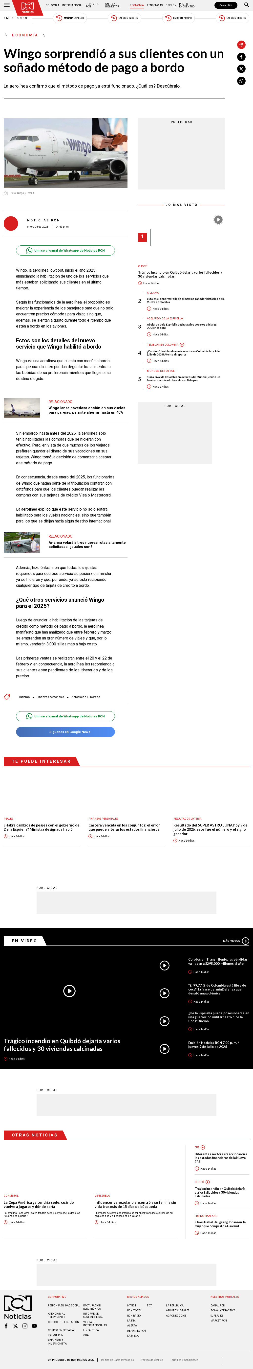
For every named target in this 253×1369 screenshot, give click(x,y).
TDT (149, 1305)
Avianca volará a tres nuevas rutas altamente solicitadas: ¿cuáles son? (87, 544)
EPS (197, 1147)
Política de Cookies (152, 1360)
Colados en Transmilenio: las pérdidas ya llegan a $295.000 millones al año (218, 961)
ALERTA (132, 1325)
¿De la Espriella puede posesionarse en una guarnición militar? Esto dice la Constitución (218, 1017)
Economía (137, 5)
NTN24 (131, 1305)
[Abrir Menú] (7, 5)
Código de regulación (63, 1322)
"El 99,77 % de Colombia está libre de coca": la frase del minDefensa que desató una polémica (217, 989)
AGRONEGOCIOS (176, 1315)
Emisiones (16, 18)
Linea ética (91, 1330)
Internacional (72, 5)
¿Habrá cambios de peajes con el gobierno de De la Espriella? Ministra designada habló (42, 827)
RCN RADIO (134, 1315)
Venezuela (102, 1195)
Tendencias (155, 5)
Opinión (171, 5)
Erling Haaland (206, 1216)
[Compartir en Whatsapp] (241, 81)
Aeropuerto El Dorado (85, 697)
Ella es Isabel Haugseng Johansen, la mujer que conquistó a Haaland (220, 1224)
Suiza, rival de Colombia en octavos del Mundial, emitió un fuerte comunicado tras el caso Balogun (183, 378)
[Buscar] (246, 5)
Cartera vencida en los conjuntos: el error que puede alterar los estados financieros (124, 827)
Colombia (52, 5)
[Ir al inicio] (27, 8)
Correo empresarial (61, 1330)
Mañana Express (70, 18)
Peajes (8, 818)
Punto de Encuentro (187, 5)
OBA (86, 1335)
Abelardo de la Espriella (165, 318)
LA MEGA (133, 1335)
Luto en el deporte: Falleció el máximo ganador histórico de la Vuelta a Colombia (186, 300)
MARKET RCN (219, 1320)
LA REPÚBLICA (175, 1305)
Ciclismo (153, 292)
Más (236, 941)
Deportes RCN (92, 5)
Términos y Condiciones (184, 1360)
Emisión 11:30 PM (232, 18)
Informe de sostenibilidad (93, 1315)
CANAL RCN (225, 5)
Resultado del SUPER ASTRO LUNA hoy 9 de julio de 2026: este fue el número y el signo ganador (210, 829)
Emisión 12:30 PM (124, 18)
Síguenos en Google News (65, 732)
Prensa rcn (55, 1335)
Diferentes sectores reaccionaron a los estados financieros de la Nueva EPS (221, 1158)
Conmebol (11, 1195)
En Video (25, 940)
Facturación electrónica (92, 1307)
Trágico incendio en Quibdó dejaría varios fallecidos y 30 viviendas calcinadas (180, 274)
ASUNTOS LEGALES (177, 1310)
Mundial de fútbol (161, 371)
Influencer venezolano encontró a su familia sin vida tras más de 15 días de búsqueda (135, 1204)
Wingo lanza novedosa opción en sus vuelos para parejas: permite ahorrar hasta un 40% (87, 410)
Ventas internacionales (95, 1324)
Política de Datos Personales (117, 1360)
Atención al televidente (56, 1315)
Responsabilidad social (64, 1305)
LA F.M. (131, 1320)
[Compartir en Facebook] (241, 57)
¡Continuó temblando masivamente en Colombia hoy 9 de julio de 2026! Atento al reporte (183, 353)
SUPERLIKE (217, 1315)
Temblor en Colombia (162, 344)
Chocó (143, 266)
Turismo (24, 697)
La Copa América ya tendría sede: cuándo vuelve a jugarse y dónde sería (39, 1204)
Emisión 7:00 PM (178, 18)
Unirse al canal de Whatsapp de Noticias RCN (65, 250)
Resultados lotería (187, 818)
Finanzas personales (50, 697)
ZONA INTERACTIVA (223, 1310)
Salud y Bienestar (112, 5)
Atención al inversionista (57, 1342)
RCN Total (134, 1310)
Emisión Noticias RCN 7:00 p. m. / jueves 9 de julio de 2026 (213, 1045)
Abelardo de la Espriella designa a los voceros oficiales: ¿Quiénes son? (182, 326)
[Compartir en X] (241, 69)
